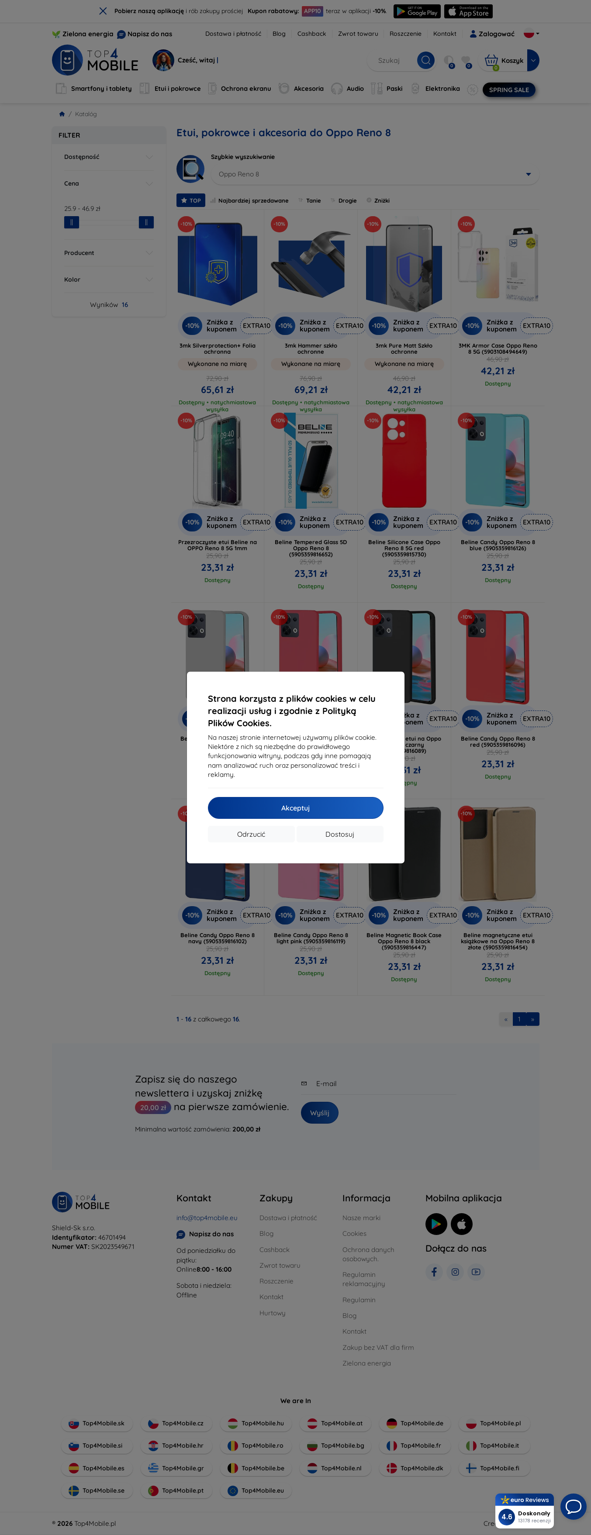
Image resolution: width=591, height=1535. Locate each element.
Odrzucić (251, 834)
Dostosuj (339, 834)
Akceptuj (295, 808)
